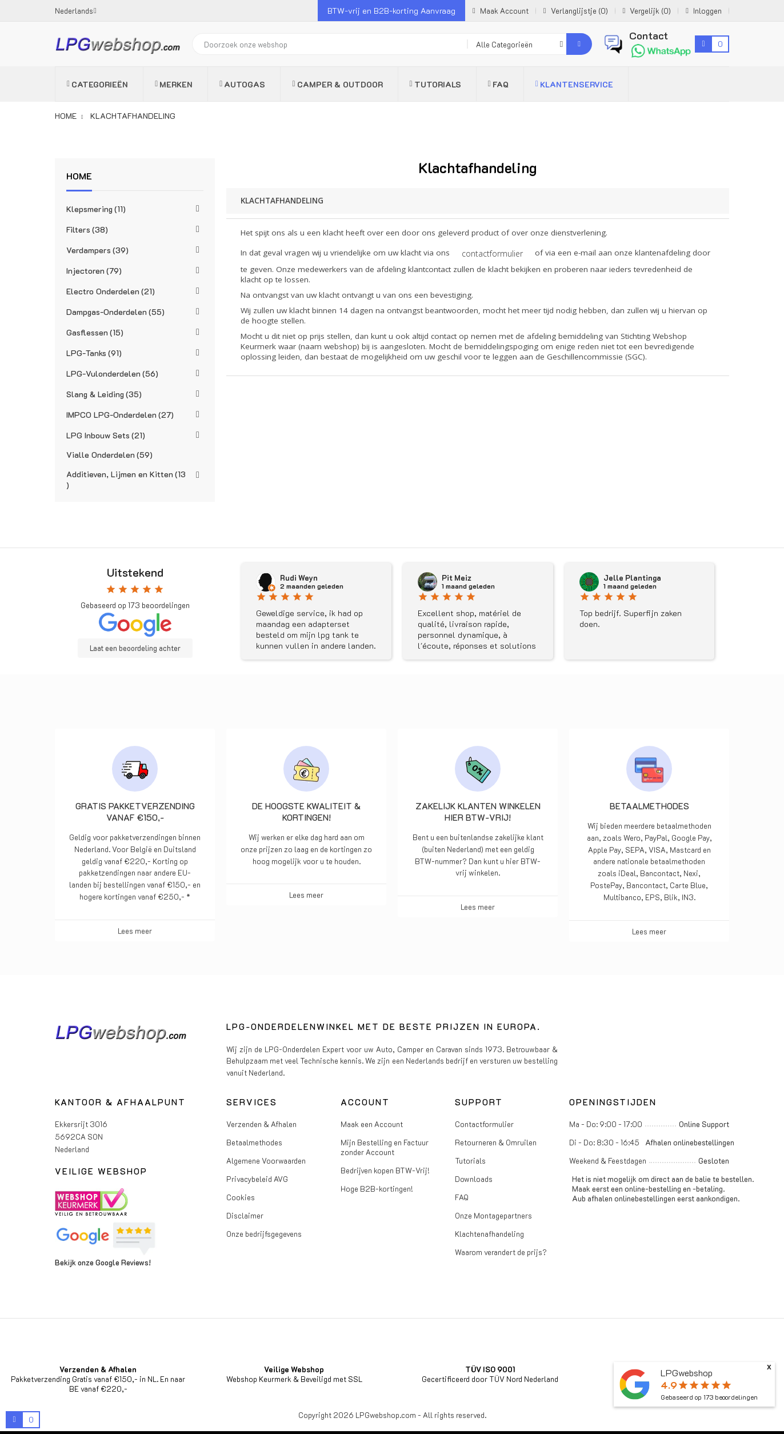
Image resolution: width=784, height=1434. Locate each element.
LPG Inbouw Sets (105, 435)
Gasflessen (94, 332)
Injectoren (94, 270)
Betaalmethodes (649, 806)
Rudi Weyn (299, 578)
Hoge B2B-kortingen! (377, 1188)
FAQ (462, 1197)
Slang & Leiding (104, 394)
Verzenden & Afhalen (261, 1124)
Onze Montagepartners (493, 1215)
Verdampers (97, 250)
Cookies (240, 1197)
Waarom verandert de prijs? (501, 1252)
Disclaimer (244, 1215)
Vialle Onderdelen (109, 454)
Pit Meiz (456, 578)
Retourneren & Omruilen (496, 1142)
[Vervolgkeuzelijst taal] (76, 10)
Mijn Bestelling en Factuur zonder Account (385, 1147)
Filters (87, 229)
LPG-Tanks (94, 352)
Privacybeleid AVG (257, 1179)
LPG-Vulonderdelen (112, 373)
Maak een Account (372, 1124)
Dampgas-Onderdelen (115, 311)
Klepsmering (96, 208)
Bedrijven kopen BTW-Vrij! (385, 1170)
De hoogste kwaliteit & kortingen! (306, 811)
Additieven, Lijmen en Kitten (126, 479)
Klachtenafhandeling (489, 1234)
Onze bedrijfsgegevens (264, 1234)
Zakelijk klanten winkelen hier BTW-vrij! (478, 811)
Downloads (474, 1179)
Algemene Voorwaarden (266, 1160)
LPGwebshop (687, 1373)
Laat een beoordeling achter (135, 648)
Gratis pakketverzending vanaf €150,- (135, 811)
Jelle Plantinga (632, 578)
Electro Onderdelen (110, 291)
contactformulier (492, 253)
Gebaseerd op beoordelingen (709, 1397)
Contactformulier (484, 1124)
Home (79, 176)
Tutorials (470, 1160)
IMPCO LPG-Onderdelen (120, 414)
